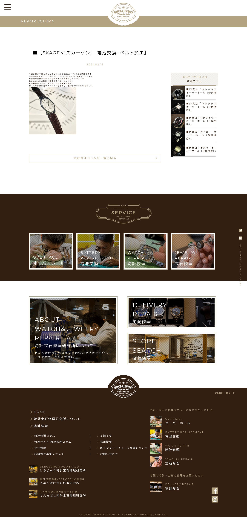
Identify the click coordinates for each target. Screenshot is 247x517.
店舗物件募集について (49, 454)
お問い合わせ (109, 454)
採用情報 (106, 442)
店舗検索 (41, 426)
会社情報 (40, 448)
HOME (40, 412)
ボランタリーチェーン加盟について (124, 448)
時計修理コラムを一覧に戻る (95, 158)
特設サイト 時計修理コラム (52, 442)
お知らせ (106, 436)
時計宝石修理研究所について (57, 419)
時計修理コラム (44, 436)
